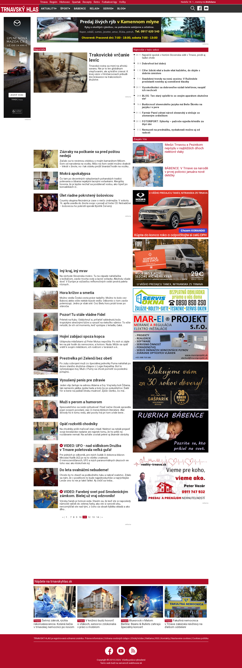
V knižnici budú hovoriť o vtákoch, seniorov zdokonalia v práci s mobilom (96, 624)
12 (89, 517)
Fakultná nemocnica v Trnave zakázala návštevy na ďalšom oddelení (183, 624)
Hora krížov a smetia (77, 293)
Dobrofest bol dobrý (154, 63)
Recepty (87, 2)
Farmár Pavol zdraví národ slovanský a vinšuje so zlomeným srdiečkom (171, 114)
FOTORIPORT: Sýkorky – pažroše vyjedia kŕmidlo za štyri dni (173, 123)
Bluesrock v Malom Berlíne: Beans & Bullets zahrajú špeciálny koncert (140, 624)
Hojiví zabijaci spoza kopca (82, 336)
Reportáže (39, 49)
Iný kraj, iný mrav (74, 271)
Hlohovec (64, 2)
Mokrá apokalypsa (75, 173)
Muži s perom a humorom (81, 402)
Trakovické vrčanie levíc (109, 57)
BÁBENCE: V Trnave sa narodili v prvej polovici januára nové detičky (186, 171)
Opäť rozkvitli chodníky (79, 424)
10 (80, 517)
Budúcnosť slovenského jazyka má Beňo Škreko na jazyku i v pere (172, 106)
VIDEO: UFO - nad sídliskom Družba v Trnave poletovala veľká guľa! (90, 448)
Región (53, 2)
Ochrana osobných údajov (117, 638)
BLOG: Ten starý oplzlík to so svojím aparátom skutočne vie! (175, 97)
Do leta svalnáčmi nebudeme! (84, 470)
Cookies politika (200, 638)
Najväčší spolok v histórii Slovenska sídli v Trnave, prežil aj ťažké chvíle (173, 56)
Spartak (76, 2)
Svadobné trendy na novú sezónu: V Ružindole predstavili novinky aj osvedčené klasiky (169, 80)
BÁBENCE (80, 8)
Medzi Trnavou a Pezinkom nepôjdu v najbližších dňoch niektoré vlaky (184, 148)
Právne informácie (94, 638)
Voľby (122, 2)
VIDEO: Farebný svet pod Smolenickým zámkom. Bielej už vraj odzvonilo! (94, 494)
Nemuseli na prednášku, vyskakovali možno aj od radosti (171, 131)
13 (93, 517)
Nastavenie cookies (181, 638)
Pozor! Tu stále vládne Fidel (82, 314)
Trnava (44, 2)
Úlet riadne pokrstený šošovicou (86, 195)
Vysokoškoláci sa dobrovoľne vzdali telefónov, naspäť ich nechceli (173, 89)
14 (97, 517)
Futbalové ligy (109, 2)
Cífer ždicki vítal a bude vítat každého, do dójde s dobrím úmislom (171, 72)
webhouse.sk (135, 663)
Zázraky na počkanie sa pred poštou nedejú (90, 154)
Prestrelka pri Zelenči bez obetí (86, 358)
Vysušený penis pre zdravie (82, 380)
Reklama (149, 638)
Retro (97, 2)
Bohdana (211, 2)
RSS (157, 638)
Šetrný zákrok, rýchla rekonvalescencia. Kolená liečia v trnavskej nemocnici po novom (54, 624)
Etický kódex (137, 638)
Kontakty (165, 638)
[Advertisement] (62, 123)
